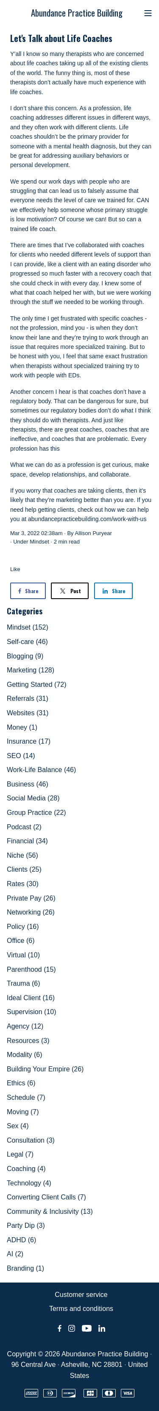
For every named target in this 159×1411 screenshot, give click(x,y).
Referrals (27, 698)
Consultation (31, 1140)
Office (21, 940)
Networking (31, 912)
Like (15, 569)
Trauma (23, 983)
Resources (28, 1040)
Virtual (23, 955)
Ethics (21, 1083)
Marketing (30, 670)
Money (22, 727)
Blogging (25, 656)
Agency (25, 1026)
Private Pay (31, 898)
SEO (21, 755)
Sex (18, 1125)
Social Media (33, 798)
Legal (20, 1154)
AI (15, 1254)
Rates (23, 883)
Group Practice (36, 812)
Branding (25, 1268)
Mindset (39, 541)
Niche (22, 855)
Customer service (81, 1294)
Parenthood (31, 969)
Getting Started (37, 684)
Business (27, 784)
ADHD (21, 1240)
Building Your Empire (45, 1069)
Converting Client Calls (46, 1197)
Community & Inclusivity (50, 1211)
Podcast (24, 827)
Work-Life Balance (41, 769)
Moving (23, 1111)
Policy (23, 926)
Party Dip (26, 1225)
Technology (29, 1183)
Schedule (26, 1097)
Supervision (31, 1011)
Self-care (27, 641)
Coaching (26, 1168)
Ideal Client (31, 997)
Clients (24, 869)
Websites (27, 713)
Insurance (28, 741)
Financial (27, 841)
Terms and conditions (81, 1308)
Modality (24, 1054)
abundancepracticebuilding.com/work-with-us (87, 519)
